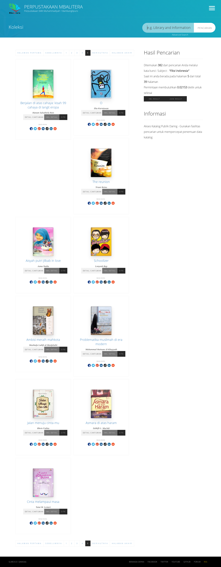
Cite (63, 117)
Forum (197, 562)
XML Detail (52, 117)
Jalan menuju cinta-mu (43, 423)
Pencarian (205, 28)
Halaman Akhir (122, 53)
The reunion (101, 182)
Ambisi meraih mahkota (43, 340)
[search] (168, 28)
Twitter (164, 562)
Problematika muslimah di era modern (101, 342)
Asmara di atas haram (101, 423)
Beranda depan (136, 562)
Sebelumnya (53, 53)
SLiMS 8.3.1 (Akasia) (17, 562)
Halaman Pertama (29, 53)
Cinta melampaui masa (43, 502)
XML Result (154, 99)
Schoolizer (101, 261)
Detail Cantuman (34, 117)
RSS (205, 562)
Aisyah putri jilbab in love (43, 261)
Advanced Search (180, 34)
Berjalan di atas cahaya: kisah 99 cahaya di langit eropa (43, 105)
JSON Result (176, 99)
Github (187, 562)
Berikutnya (100, 53)
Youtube (176, 562)
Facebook (152, 562)
